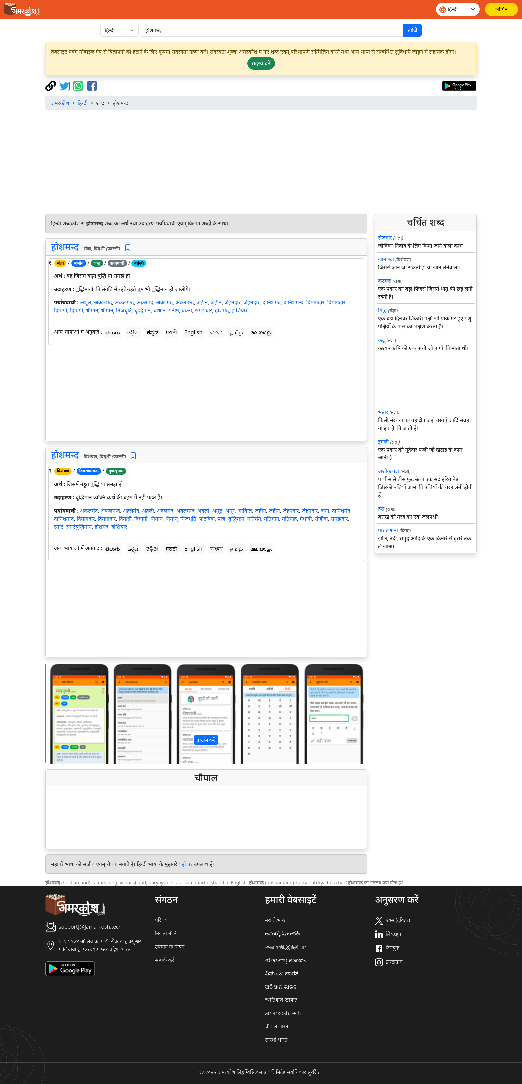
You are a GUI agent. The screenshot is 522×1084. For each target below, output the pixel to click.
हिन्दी (83, 103)
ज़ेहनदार (233, 302)
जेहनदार (251, 302)
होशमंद (222, 310)
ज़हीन (216, 302)
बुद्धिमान (142, 310)
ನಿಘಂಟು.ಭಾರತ (281, 973)
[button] (70, 713)
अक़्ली (148, 510)
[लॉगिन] (501, 9)
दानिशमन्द (293, 302)
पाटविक (207, 518)
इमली (383, 441)
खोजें (412, 30)
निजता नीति (166, 933)
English (193, 332)
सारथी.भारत (276, 1039)
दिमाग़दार (336, 302)
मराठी (171, 332)
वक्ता (187, 310)
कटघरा (385, 280)
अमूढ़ (217, 510)
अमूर (230, 510)
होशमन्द (65, 246)
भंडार (383, 412)
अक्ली (203, 510)
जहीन (202, 302)
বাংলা (216, 332)
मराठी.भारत (276, 920)
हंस (381, 508)
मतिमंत (254, 518)
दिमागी (76, 310)
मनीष (173, 310)
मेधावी (306, 518)
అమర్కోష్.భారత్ (282, 933)
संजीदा (321, 518)
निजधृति (124, 310)
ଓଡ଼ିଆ (133, 332)
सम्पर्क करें (164, 960)
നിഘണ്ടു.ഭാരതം (285, 960)
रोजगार (385, 237)
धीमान (92, 310)
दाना (325, 510)
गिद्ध (382, 310)
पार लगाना (388, 530)
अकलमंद (103, 302)
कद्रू (381, 340)
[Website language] (458, 9)
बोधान (160, 310)
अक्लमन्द (185, 302)
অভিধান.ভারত (281, 999)
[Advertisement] (261, 161)
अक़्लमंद (145, 302)
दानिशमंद (271, 302)
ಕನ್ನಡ (152, 332)
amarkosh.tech (283, 1013)
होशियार (240, 310)
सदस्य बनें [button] (261, 63)
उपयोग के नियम (169, 946)
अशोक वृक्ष (388, 471)
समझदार (203, 310)
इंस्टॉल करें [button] (206, 740)
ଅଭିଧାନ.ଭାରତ (281, 986)
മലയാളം (261, 332)
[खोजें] (272, 30)
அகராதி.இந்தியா (285, 946)
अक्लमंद (164, 302)
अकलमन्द (124, 302)
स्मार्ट (58, 526)
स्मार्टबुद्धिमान (79, 526)
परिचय (161, 920)
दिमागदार (315, 302)
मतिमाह (289, 518)
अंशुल (85, 302)
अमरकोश (60, 103)
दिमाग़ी (60, 310)
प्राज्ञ (222, 518)
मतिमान (271, 518)
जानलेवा (386, 259)
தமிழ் (236, 332)
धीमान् (107, 310)
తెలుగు (112, 332)
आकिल (244, 510)
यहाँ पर (186, 864)
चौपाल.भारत (276, 1026)
